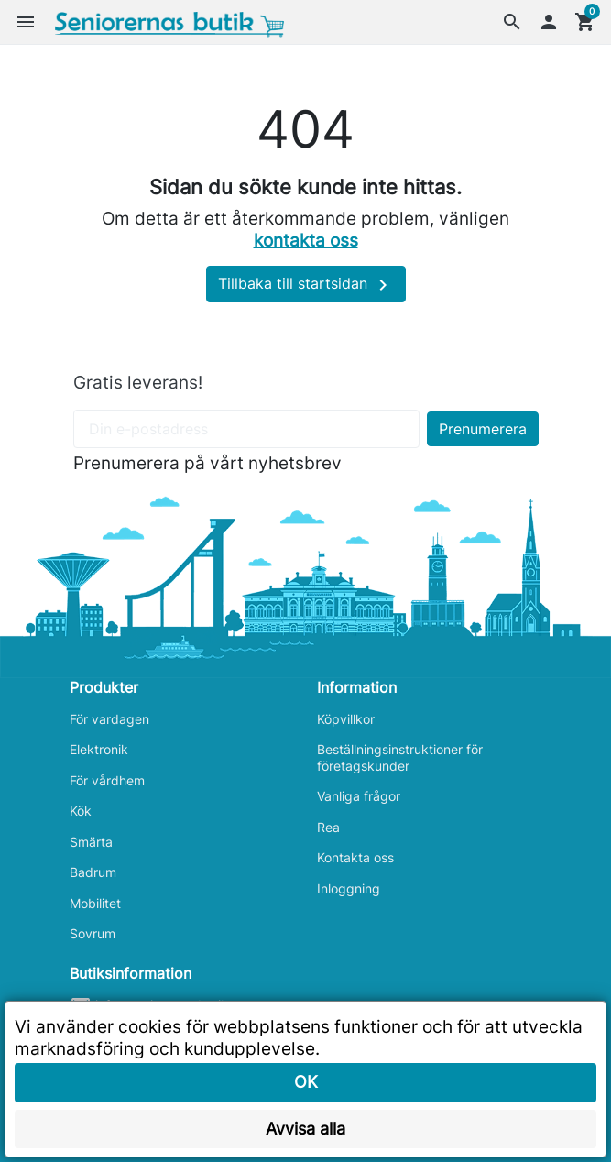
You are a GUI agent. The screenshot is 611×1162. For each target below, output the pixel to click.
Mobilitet (95, 903)
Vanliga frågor (358, 796)
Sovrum (92, 933)
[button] (512, 22)
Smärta (91, 842)
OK (306, 1081)
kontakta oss (306, 240)
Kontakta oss (355, 857)
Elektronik (99, 749)
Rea (328, 827)
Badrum (93, 872)
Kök (81, 810)
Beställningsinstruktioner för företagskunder (400, 757)
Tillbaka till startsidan (306, 285)
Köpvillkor (346, 719)
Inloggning (348, 888)
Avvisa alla (305, 1128)
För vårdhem (107, 780)
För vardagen (109, 719)
